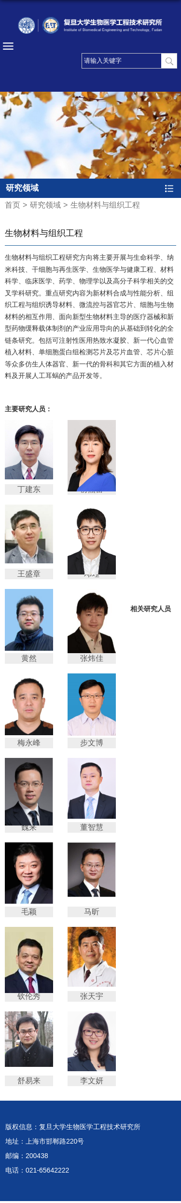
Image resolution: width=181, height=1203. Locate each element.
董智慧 (91, 827)
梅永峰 (29, 743)
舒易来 (29, 1081)
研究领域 (45, 205)
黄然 (29, 658)
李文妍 (91, 1081)
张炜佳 (91, 658)
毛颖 (29, 912)
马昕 (91, 912)
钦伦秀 (29, 996)
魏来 (29, 827)
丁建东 (29, 489)
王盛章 (29, 574)
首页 (12, 205)
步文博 (91, 743)
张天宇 (91, 996)
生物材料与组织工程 (105, 205)
